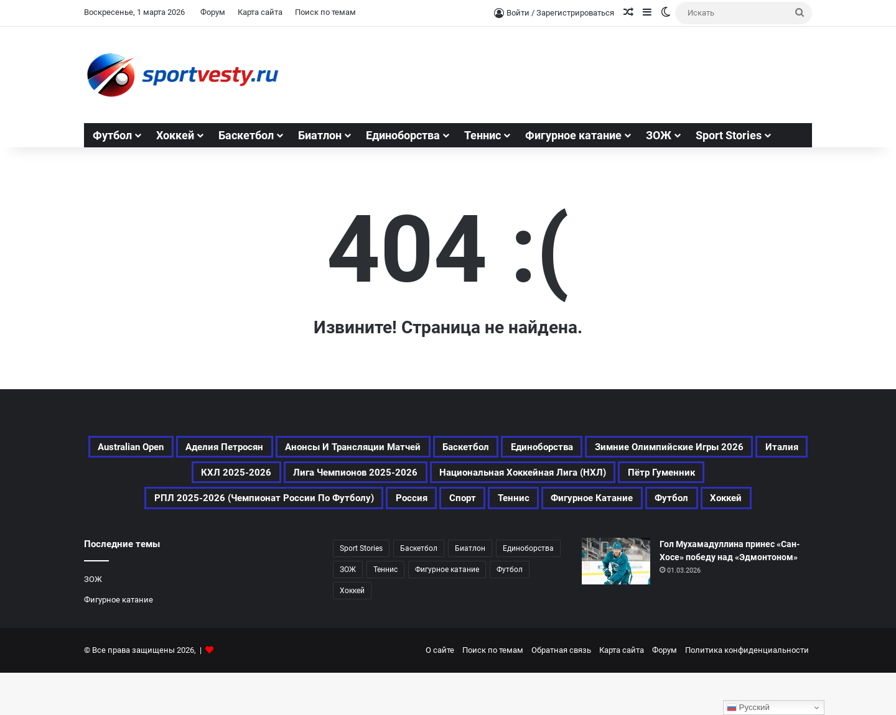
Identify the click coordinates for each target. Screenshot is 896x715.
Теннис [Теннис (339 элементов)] (344, 538)
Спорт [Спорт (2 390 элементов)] (281, 538)
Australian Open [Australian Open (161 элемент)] (186, 448)
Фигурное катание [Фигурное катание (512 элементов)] (443, 538)
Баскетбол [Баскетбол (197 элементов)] (615, 448)
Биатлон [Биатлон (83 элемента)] (470, 590)
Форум (212, 12)
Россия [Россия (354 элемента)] (778, 508)
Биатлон (320, 135)
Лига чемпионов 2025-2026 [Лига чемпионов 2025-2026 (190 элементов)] (646, 478)
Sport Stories (729, 135)
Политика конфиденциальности (747, 692)
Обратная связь (561, 692)
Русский (748, 708)
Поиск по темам (325, 12)
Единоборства (403, 135)
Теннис (482, 135)
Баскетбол (246, 135)
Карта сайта (260, 12)
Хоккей (175, 135)
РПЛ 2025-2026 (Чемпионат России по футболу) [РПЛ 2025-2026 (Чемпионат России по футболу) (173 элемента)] (592, 508)
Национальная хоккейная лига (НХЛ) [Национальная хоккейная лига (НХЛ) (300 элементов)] (206, 508)
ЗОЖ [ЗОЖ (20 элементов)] (348, 611)
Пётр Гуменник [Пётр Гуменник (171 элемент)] (383, 508)
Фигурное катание (573, 135)
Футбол (112, 135)
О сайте (440, 692)
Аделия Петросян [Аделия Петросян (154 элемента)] (307, 448)
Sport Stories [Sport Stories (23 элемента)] (361, 590)
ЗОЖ (658, 135)
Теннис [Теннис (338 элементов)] (385, 611)
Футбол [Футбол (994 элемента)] (510, 611)
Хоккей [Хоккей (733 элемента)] (610, 538)
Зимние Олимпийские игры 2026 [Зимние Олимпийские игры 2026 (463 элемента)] (266, 478)
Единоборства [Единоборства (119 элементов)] (712, 448)
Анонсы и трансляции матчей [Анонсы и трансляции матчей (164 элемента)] (471, 448)
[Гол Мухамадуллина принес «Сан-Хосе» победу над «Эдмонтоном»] (616, 603)
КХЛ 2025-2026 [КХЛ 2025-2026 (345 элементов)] (497, 478)
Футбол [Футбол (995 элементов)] (542, 538)
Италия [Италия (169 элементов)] (407, 478)
